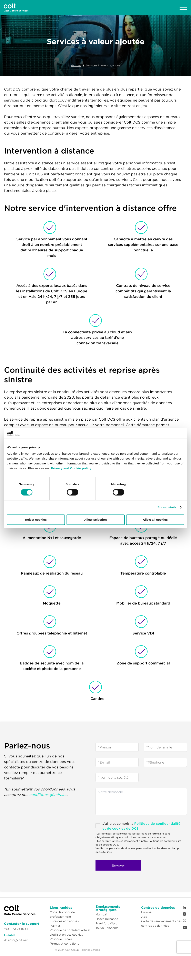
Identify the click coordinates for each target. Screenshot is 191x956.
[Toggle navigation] (183, 7)
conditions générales (48, 794)
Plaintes (55, 925)
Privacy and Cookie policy (71, 468)
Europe (146, 912)
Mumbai (101, 914)
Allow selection (95, 519)
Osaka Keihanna (107, 919)
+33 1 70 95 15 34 (16, 929)
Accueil (76, 65)
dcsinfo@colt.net (16, 940)
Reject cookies (36, 519)
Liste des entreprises (64, 921)
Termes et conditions (64, 943)
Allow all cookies (155, 519)
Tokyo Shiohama (107, 928)
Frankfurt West (106, 923)
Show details (167, 507)
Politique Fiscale (61, 939)
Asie (144, 916)
